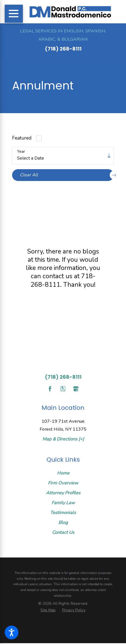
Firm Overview (63, 483)
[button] (11, 632)
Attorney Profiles (63, 493)
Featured (21, 138)
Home (63, 473)
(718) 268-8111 (63, 48)
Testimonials (63, 512)
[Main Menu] (14, 14)
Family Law (63, 503)
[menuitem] (63, 473)
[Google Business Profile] (75, 388)
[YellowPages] (62, 388)
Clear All (67, 175)
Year (21, 151)
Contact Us (63, 532)
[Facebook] (50, 388)
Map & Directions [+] (63, 439)
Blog (63, 522)
